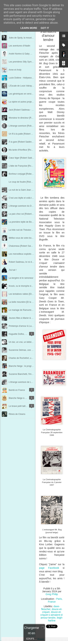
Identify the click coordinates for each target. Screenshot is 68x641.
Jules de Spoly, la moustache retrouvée (27, 37)
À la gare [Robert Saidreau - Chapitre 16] (28, 142)
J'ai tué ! (13, 270)
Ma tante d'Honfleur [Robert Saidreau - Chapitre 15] (33, 150)
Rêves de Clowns (17, 414)
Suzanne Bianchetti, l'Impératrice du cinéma (29, 374)
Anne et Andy (15, 70)
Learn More (28, 28)
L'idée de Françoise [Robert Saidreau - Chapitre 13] (33, 166)
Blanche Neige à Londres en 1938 (25, 398)
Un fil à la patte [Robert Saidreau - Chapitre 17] (31, 134)
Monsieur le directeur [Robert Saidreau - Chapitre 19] (34, 118)
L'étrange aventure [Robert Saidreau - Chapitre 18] (33, 126)
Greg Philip (52, 594)
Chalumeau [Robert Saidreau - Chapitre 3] (29, 246)
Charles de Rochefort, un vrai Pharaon (27, 358)
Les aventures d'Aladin (19, 45)
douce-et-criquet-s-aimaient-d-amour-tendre (51, 615)
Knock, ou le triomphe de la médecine (26, 286)
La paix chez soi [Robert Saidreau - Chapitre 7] (31, 214)
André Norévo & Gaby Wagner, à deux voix (29, 53)
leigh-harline (55, 619)
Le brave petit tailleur (18, 406)
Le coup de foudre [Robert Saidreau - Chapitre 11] (32, 182)
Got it (45, 28)
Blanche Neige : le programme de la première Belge (33, 366)
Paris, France (55, 600)
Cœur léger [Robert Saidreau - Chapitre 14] (29, 158)
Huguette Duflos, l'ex (18, 334)
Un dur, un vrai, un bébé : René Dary (26, 342)
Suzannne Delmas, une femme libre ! (26, 350)
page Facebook (49, 567)
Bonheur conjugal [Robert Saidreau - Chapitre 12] (32, 174)
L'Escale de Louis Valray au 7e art (25, 86)
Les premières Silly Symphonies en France (29, 62)
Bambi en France (17, 390)
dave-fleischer (50, 608)
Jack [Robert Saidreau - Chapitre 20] (26, 110)
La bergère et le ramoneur (21, 278)
